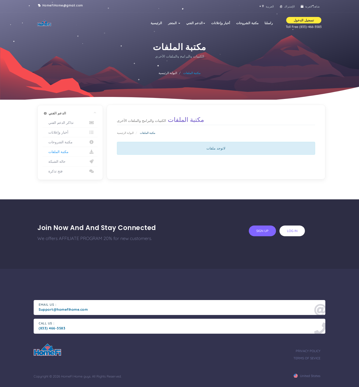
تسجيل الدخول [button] (304, 20)
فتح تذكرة (70, 171)
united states (307, 376)
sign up (262, 231)
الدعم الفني (195, 23)
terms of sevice (306, 358)
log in (292, 231)
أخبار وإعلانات (220, 23)
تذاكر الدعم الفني (70, 123)
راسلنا (269, 23)
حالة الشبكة (70, 161)
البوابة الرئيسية (168, 73)
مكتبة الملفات (70, 152)
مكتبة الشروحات (247, 23)
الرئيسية (156, 23)
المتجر (174, 23)
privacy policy (308, 351)
